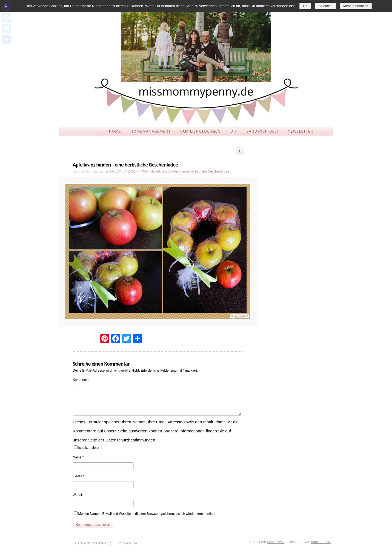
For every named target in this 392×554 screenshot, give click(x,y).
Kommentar (81, 380)
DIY (233, 131)
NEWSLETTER (300, 131)
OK (305, 6)
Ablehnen (326, 6)
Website (79, 495)
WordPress (275, 542)
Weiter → (241, 151)
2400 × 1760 (137, 171)
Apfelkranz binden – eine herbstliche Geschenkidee (190, 171)
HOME (115, 131)
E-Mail (78, 476)
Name (78, 457)
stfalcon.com (321, 542)
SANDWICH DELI (262, 131)
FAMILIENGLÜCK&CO (200, 131)
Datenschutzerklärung (93, 543)
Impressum (127, 543)
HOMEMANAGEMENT (150, 131)
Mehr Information (355, 6)
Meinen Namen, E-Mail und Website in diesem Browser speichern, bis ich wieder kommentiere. (147, 514)
